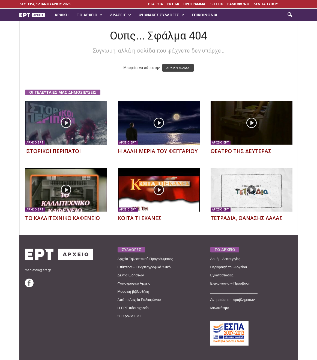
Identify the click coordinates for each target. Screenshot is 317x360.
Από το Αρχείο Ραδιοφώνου (139, 300)
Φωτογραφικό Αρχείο (134, 283)
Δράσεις (120, 15)
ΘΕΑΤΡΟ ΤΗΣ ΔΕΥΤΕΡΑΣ (241, 151)
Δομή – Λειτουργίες (225, 259)
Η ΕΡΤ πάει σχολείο (133, 308)
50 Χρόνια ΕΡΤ (129, 316)
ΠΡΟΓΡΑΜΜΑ (194, 4)
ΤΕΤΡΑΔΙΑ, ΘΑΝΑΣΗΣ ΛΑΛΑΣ (247, 218)
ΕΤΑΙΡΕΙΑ (155, 4)
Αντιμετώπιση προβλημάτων (232, 300)
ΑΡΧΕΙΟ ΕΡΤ (35, 142)
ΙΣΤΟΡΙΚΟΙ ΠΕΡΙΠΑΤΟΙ (53, 151)
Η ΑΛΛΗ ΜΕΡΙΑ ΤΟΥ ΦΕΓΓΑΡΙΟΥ (158, 151)
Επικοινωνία (204, 14)
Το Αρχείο (89, 15)
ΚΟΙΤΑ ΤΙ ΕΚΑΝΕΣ (140, 218)
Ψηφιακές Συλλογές (161, 15)
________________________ (234, 291)
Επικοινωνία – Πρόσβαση (230, 283)
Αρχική (61, 14)
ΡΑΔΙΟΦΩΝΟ (238, 4)
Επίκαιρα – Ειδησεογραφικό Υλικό (144, 267)
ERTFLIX (216, 4)
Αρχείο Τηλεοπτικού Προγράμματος (145, 259)
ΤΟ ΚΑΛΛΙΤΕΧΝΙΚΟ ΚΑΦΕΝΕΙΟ (62, 218)
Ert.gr (173, 4)
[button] (290, 15)
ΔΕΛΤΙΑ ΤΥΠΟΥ (265, 4)
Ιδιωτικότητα (219, 308)
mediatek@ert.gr (38, 270)
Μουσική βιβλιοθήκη (133, 291)
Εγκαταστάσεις (222, 275)
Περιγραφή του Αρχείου (228, 267)
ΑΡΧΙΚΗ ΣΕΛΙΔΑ (178, 67)
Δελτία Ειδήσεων (131, 275)
